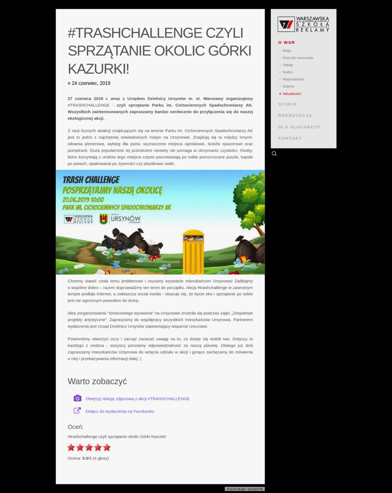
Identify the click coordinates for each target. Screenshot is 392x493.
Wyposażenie (293, 79)
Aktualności (292, 94)
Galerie (288, 86)
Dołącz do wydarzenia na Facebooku (119, 411)
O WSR (286, 42)
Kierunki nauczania (298, 58)
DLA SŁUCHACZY (299, 126)
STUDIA (287, 104)
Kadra (287, 72)
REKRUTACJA (295, 115)
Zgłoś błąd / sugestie (245, 489)
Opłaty (288, 65)
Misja (287, 51)
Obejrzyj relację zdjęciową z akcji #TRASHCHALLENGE (137, 398)
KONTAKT (290, 138)
